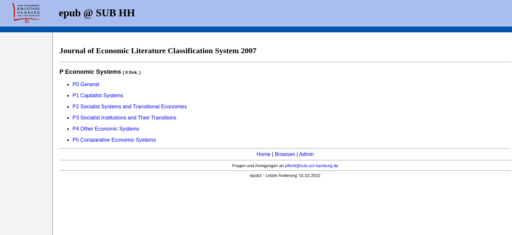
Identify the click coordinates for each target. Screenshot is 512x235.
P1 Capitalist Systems (97, 95)
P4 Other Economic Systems (105, 129)
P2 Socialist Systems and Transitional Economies (129, 106)
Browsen (285, 154)
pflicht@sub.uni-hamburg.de (311, 165)
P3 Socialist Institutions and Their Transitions (124, 117)
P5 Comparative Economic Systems (114, 140)
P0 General (85, 84)
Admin (306, 154)
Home (264, 154)
